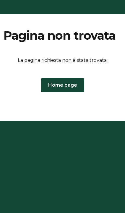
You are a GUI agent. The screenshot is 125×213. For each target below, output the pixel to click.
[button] (62, 85)
